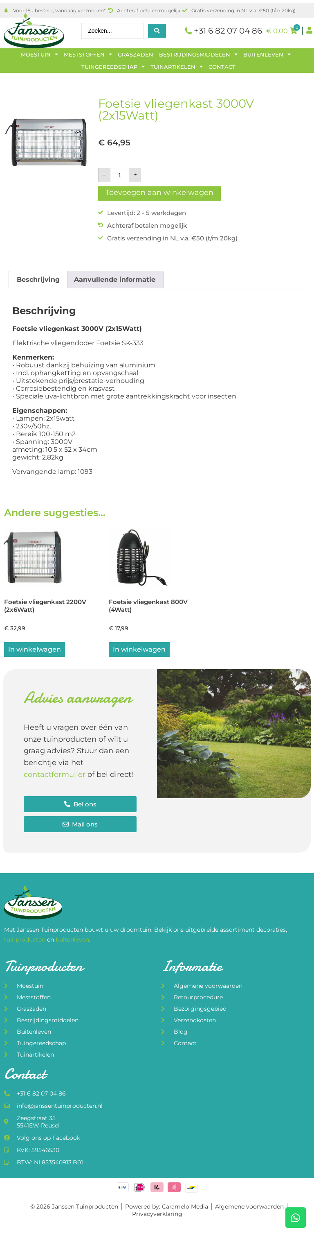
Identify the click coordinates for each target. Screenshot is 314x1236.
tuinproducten (25, 940)
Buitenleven (267, 54)
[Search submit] (157, 31)
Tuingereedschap (113, 67)
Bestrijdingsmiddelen (198, 54)
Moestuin (39, 54)
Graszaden (135, 54)
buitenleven (72, 940)
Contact (222, 66)
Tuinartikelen (176, 67)
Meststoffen (88, 54)
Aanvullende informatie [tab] (114, 279)
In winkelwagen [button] (34, 650)
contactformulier (54, 775)
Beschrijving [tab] (38, 279)
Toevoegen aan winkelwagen (159, 192)
